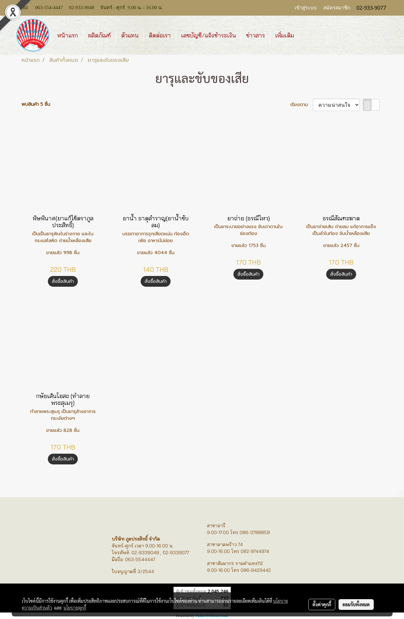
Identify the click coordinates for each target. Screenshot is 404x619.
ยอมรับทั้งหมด (356, 604)
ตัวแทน (130, 35)
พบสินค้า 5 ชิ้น (35, 104)
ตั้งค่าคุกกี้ (322, 604)
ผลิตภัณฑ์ (99, 35)
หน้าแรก (67, 35)
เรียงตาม (301, 104)
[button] (304, 35)
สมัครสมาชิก (336, 7)
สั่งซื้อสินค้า (63, 281)
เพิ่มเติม (284, 35)
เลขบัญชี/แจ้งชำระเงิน (208, 35)
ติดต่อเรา (160, 35)
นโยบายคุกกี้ (74, 608)
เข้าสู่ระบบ (306, 7)
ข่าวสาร (255, 35)
